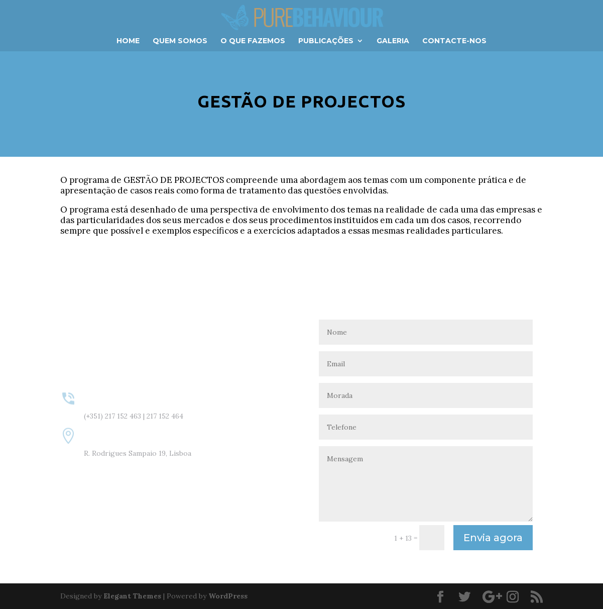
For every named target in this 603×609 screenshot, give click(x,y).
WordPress (228, 595)
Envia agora (493, 538)
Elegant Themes (132, 595)
